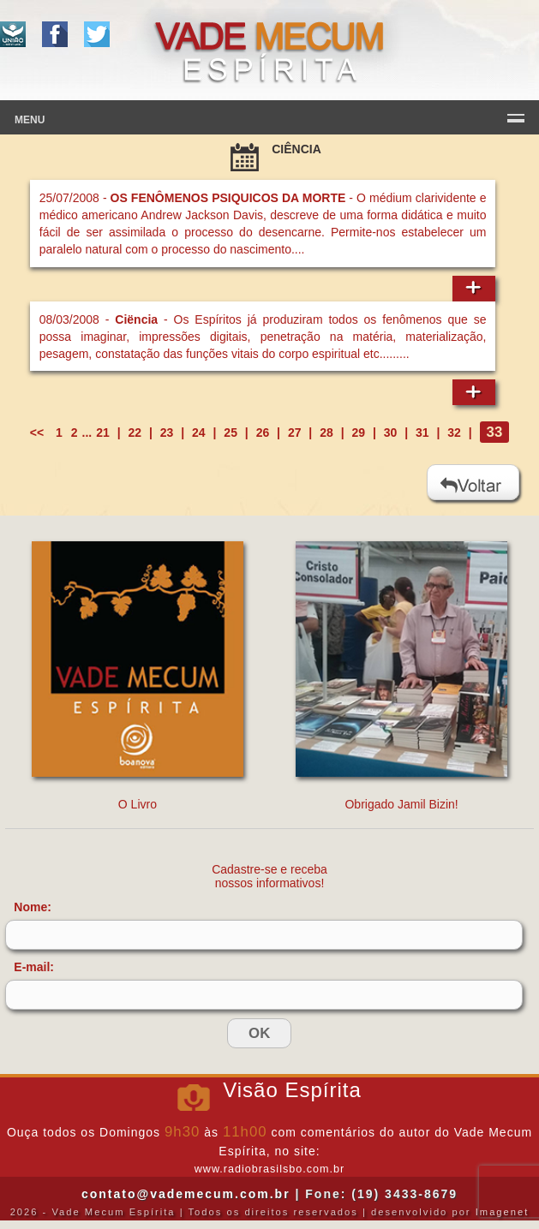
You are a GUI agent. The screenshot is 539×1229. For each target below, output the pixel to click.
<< (38, 432)
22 (135, 432)
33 (495, 432)
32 (454, 432)
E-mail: (34, 967)
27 (295, 432)
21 (103, 432)
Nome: (32, 907)
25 (230, 432)
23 (167, 432)
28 (326, 432)
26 (263, 432)
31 (422, 432)
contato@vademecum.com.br (185, 1194)
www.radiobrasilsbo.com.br (269, 1169)
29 (358, 432)
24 (199, 432)
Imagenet (503, 1212)
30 (391, 432)
